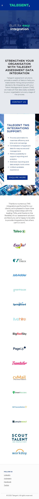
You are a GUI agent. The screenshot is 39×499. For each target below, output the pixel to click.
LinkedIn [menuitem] (7, 475)
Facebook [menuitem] (7, 482)
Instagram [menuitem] (7, 478)
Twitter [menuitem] (6, 485)
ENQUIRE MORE (17, 177)
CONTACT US (19, 102)
